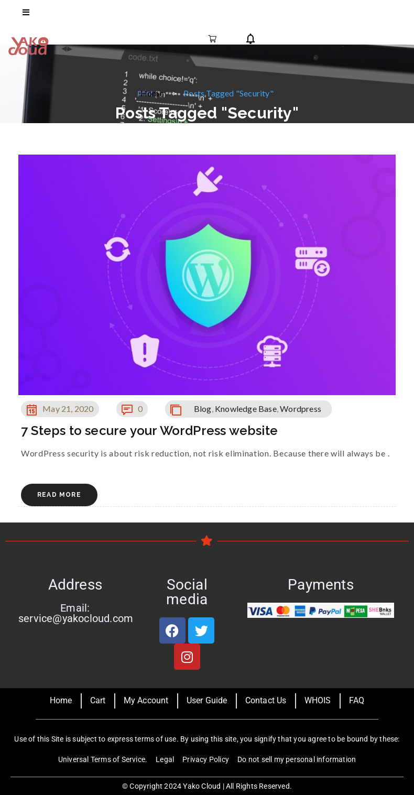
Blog (203, 408)
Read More (59, 494)
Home (152, 93)
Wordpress (300, 408)
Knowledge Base (246, 408)
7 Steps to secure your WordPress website (149, 430)
